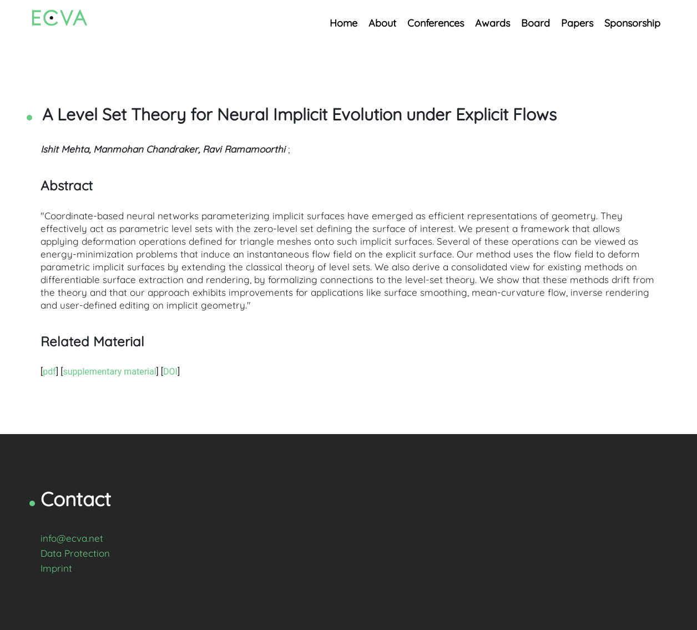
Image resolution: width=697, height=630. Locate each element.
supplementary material (109, 371)
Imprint (56, 568)
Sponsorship (632, 23)
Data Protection (75, 553)
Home (343, 23)
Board (535, 23)
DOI (170, 371)
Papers (577, 23)
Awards (492, 23)
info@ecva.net (72, 538)
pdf (49, 371)
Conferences (435, 23)
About (382, 23)
